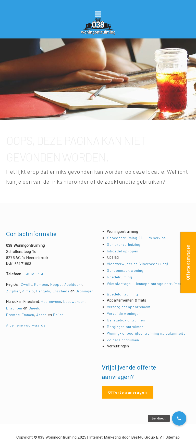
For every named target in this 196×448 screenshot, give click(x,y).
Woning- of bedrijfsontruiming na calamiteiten (147, 333)
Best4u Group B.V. (146, 437)
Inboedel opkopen (122, 251)
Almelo (28, 291)
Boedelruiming (119, 277)
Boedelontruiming (122, 294)
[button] (179, 418)
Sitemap (173, 437)
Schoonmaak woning (125, 270)
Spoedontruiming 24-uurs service (136, 238)
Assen (41, 315)
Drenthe (13, 315)
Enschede (61, 291)
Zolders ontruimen (123, 340)
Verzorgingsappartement (129, 307)
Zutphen (13, 291)
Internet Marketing (105, 437)
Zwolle (26, 284)
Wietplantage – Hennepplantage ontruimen (144, 283)
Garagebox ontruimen (126, 320)
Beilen (58, 315)
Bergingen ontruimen (125, 326)
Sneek (34, 308)
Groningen (84, 291)
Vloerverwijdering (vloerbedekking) (137, 264)
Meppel (56, 284)
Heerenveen (51, 301)
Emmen (28, 315)
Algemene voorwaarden (26, 325)
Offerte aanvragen (127, 392)
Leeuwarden (74, 301)
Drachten (14, 308)
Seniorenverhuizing (123, 244)
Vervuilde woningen (124, 313)
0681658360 (25, 274)
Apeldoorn (73, 284)
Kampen (41, 284)
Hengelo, (44, 291)
